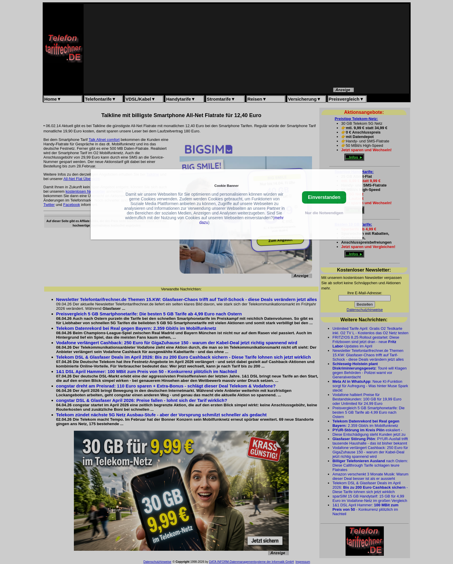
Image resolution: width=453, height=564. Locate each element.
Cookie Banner (226, 185)
